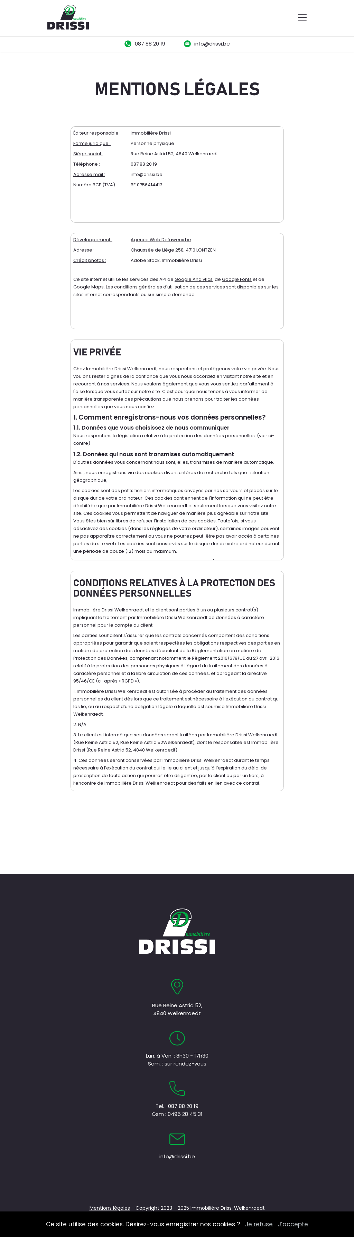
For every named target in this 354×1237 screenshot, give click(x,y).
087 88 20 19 (150, 43)
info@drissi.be (212, 43)
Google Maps (88, 287)
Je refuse (259, 1224)
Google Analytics (194, 279)
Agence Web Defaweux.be (161, 239)
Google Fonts (237, 279)
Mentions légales (110, 1208)
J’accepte (293, 1224)
